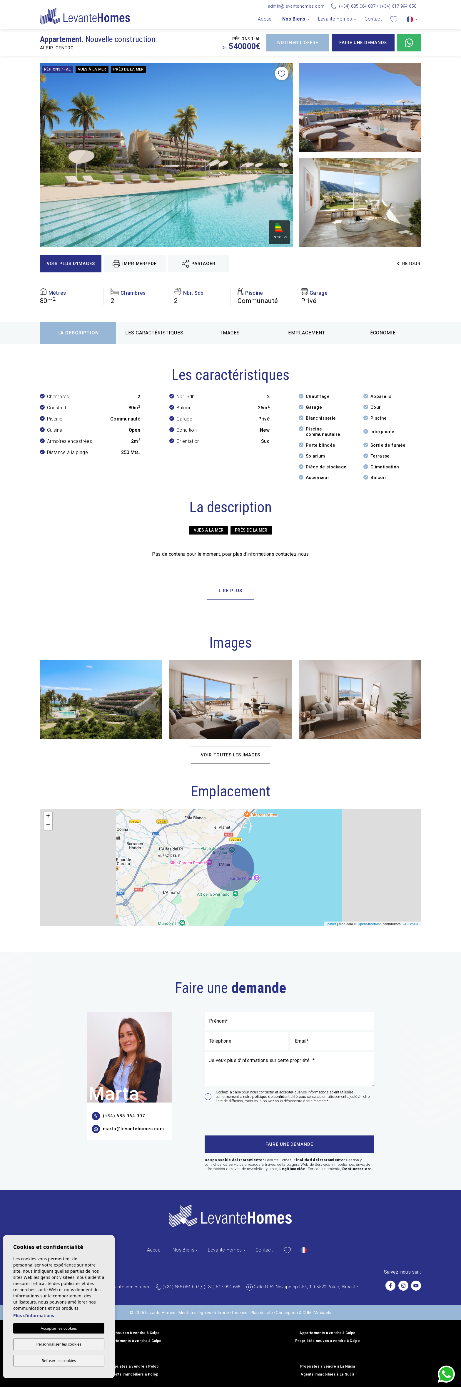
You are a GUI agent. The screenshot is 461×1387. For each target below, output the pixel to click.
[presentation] (236, 1118)
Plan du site (261, 1312)
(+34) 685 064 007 (357, 6)
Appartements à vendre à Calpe (327, 1333)
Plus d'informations (33, 1316)
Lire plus (230, 590)
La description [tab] (78, 333)
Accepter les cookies (59, 1328)
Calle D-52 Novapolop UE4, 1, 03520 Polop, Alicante (306, 1286)
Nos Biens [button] (293, 19)
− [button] (48, 825)
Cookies (239, 1312)
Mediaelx (322, 1312)
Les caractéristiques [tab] (154, 333)
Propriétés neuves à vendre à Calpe (327, 1341)
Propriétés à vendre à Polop (133, 1366)
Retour (409, 263)
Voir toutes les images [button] (230, 755)
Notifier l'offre (297, 42)
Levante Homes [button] (335, 19)
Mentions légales (194, 1312)
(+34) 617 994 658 (398, 6)
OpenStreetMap (370, 924)
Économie (383, 333)
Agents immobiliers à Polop (133, 1374)
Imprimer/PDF (135, 263)
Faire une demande (363, 42)
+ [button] (48, 816)
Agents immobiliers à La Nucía (327, 1374)
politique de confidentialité (275, 1096)
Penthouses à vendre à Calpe (133, 1333)
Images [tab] (230, 333)
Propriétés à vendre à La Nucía (327, 1366)
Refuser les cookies (59, 1360)
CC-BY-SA (410, 924)
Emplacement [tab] (306, 333)
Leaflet (330, 924)
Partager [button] (199, 264)
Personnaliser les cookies (58, 1344)
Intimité (221, 1312)
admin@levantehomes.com (296, 6)
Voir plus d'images (71, 263)
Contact (373, 19)
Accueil (265, 19)
